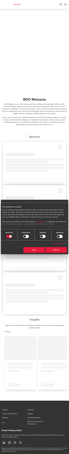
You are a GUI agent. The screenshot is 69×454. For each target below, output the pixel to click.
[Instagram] (9, 442)
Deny (34, 250)
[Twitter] (20, 442)
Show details (58, 244)
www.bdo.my (41, 221)
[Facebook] (15, 442)
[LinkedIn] (4, 442)
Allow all (56, 250)
